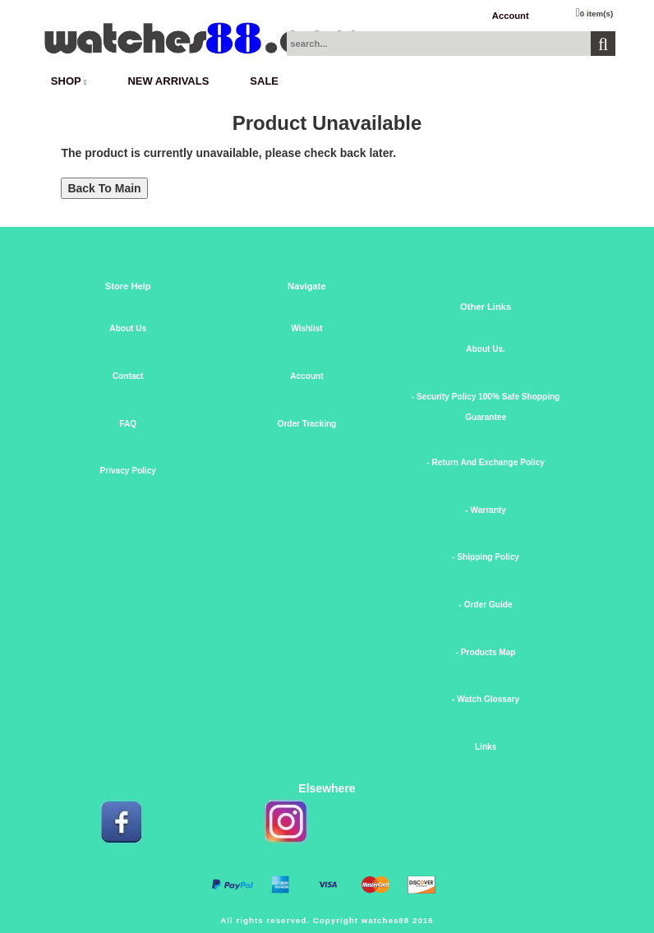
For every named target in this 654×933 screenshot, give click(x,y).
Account (510, 16)
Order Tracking (307, 423)
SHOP (69, 81)
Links (485, 746)
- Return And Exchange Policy (485, 462)
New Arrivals (168, 81)
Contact (128, 376)
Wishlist (307, 328)
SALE (264, 81)
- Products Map (486, 652)
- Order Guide (486, 604)
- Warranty (485, 510)
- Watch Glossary (485, 699)
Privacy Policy (128, 470)
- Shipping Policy (485, 556)
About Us (127, 328)
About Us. (485, 348)
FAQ (127, 423)
